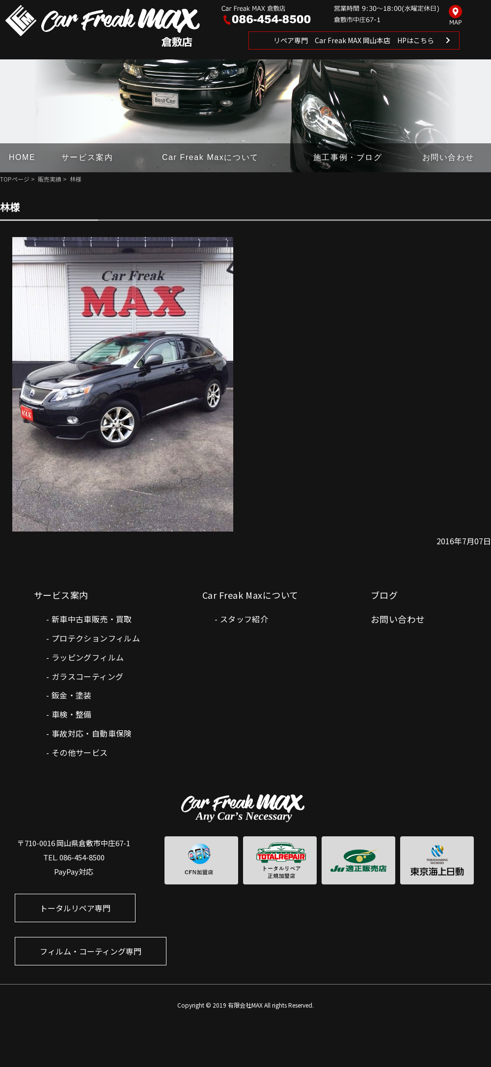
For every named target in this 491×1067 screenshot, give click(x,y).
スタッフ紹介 (244, 619)
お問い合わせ (448, 157)
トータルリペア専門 (75, 908)
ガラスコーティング (88, 676)
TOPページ (14, 179)
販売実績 (49, 179)
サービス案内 (87, 157)
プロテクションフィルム (96, 638)
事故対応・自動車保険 (92, 733)
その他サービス (80, 752)
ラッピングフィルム (88, 657)
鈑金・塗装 (72, 695)
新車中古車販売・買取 (92, 619)
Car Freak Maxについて (210, 157)
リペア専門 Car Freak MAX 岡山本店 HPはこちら (353, 40)
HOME (22, 157)
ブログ (384, 594)
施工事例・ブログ (347, 157)
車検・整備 (72, 714)
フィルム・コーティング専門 (90, 951)
